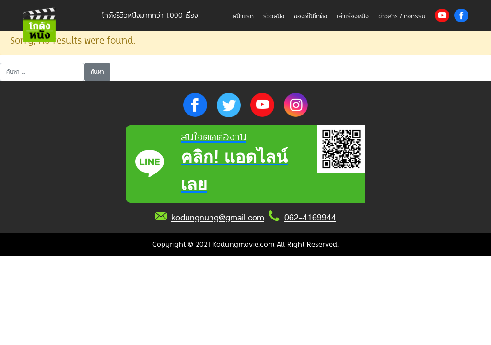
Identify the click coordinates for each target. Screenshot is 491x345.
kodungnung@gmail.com (217, 217)
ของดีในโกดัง (310, 16)
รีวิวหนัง (273, 16)
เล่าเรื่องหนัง (353, 16)
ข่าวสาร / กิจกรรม (401, 16)
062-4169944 (310, 217)
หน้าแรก (243, 16)
